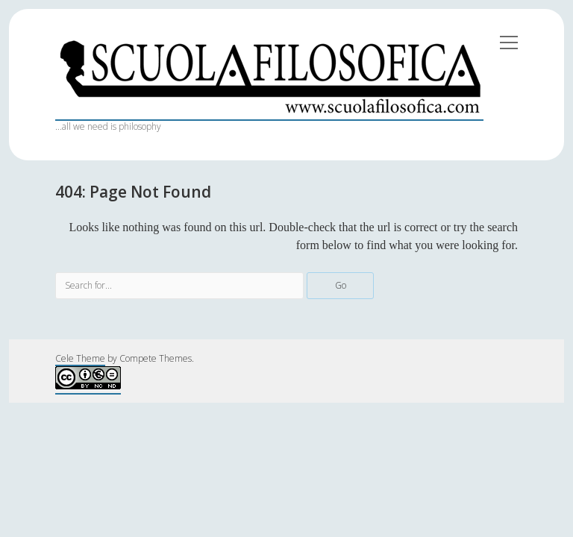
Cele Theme (80, 358)
